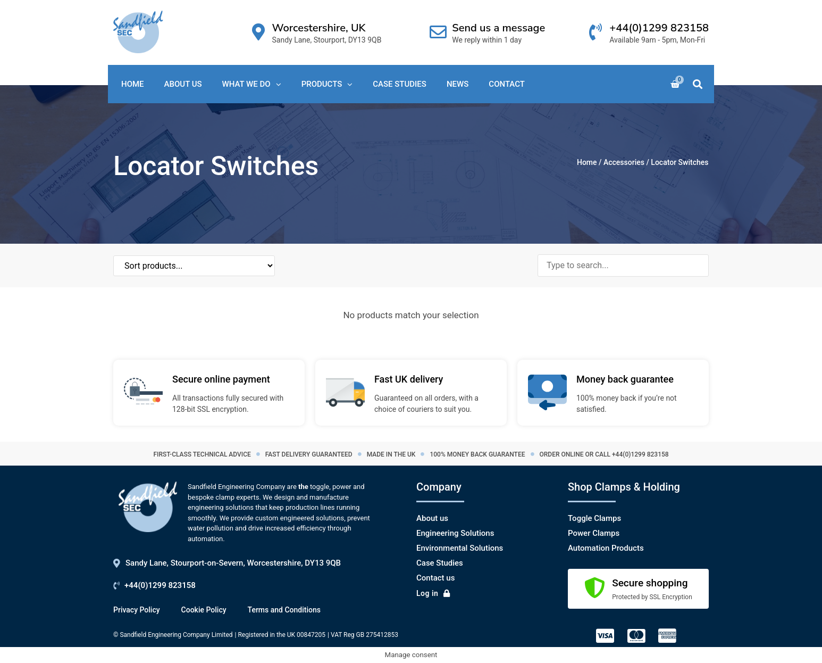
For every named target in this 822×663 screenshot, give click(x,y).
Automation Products (606, 548)
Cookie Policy (204, 610)
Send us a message (498, 28)
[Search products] (623, 265)
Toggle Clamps (594, 518)
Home (587, 162)
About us (432, 518)
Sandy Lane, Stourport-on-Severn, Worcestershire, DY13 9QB (233, 563)
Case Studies (439, 563)
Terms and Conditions (284, 610)
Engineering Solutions (455, 533)
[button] (697, 84)
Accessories (623, 162)
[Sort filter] (166, 265)
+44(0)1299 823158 (659, 28)
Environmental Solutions (459, 548)
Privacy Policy (136, 610)
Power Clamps (593, 533)
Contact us (435, 578)
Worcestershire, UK (319, 28)
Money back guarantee (625, 379)
